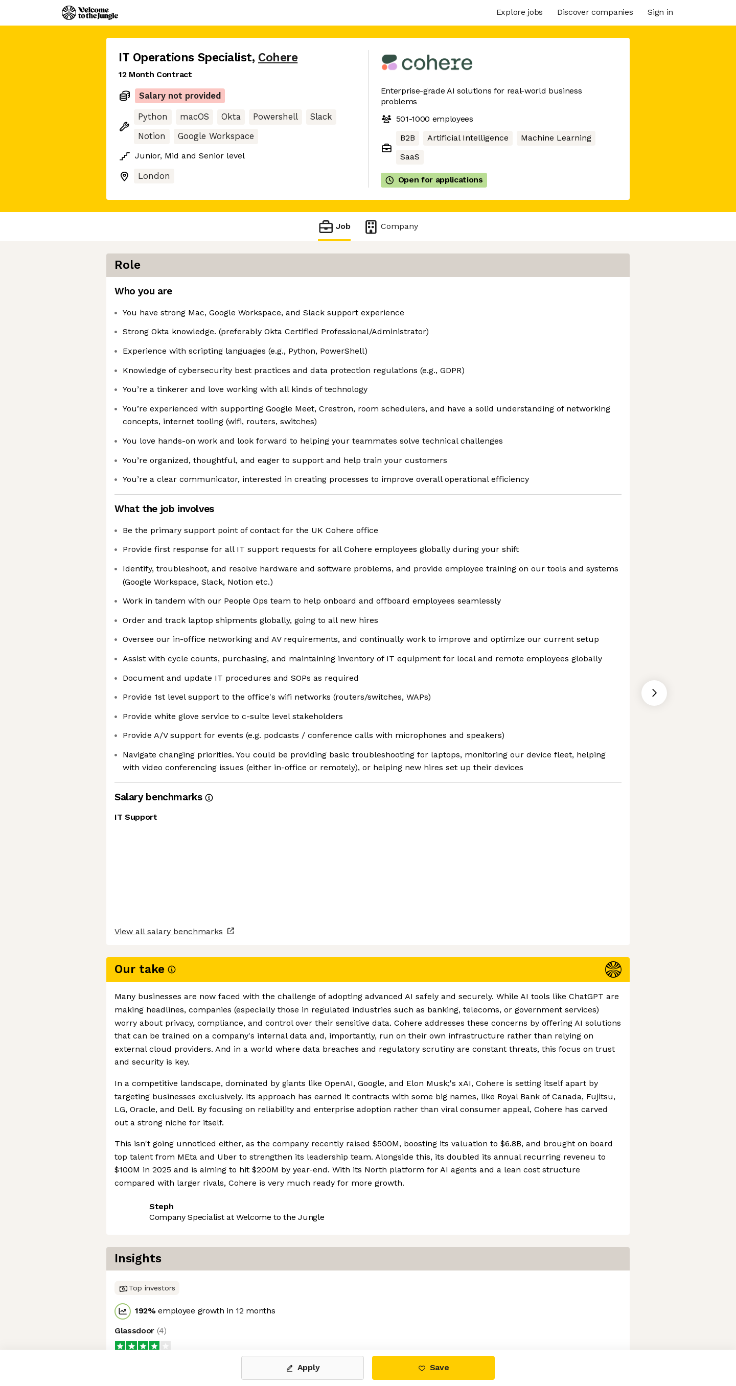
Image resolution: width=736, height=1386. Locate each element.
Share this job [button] (146, 1271)
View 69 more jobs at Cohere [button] (247, 1271)
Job (334, 226)
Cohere (277, 57)
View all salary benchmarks (168, 1232)
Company (390, 226)
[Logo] (90, 13)
